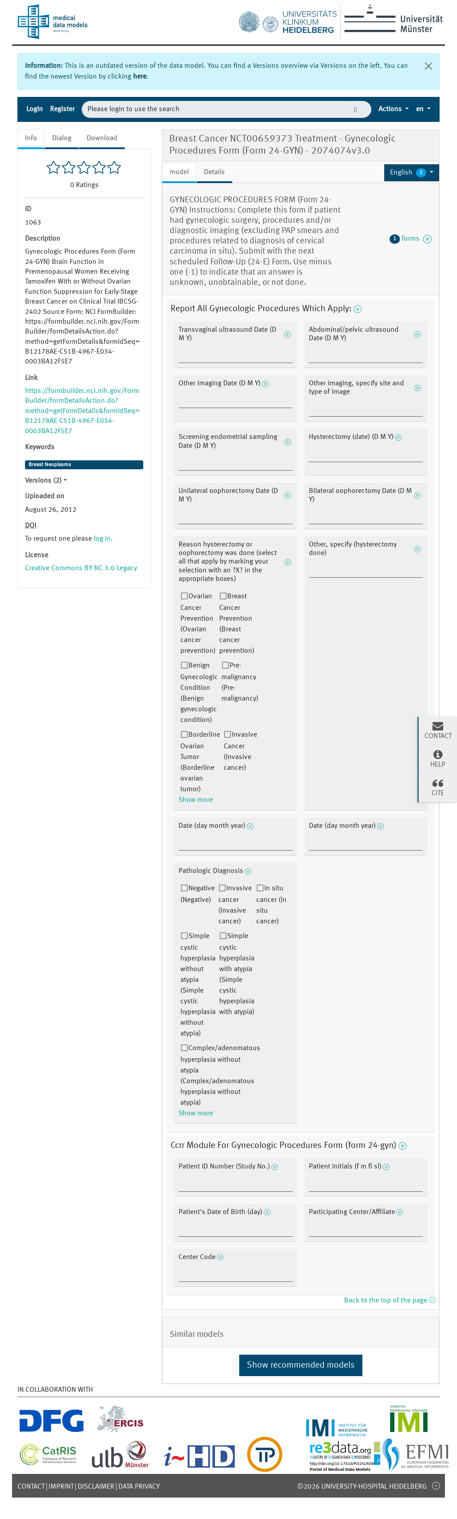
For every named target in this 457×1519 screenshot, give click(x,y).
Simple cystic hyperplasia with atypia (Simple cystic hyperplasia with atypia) (236, 974)
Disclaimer (96, 1486)
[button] (411, 172)
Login (34, 109)
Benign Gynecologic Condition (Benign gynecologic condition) (199, 693)
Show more (196, 800)
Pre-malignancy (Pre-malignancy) (239, 682)
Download (102, 138)
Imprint (61, 1486)
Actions (390, 109)
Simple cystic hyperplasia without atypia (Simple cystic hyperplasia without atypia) (198, 985)
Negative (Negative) (197, 894)
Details (214, 172)
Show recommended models (301, 1365)
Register (62, 109)
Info (31, 138)
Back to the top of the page (389, 1300)
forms (411, 239)
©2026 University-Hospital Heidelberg (362, 1486)
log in (102, 538)
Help (437, 758)
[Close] (428, 66)
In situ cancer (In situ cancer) (271, 905)
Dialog (61, 138)
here (139, 76)
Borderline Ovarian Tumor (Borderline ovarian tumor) (200, 762)
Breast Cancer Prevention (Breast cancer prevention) (236, 624)
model (179, 172)
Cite (437, 787)
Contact (31, 1486)
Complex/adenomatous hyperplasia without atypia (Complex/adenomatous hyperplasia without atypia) (220, 1075)
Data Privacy (139, 1486)
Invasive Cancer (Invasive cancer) (240, 751)
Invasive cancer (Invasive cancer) (235, 905)
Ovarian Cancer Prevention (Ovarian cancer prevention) (198, 624)
